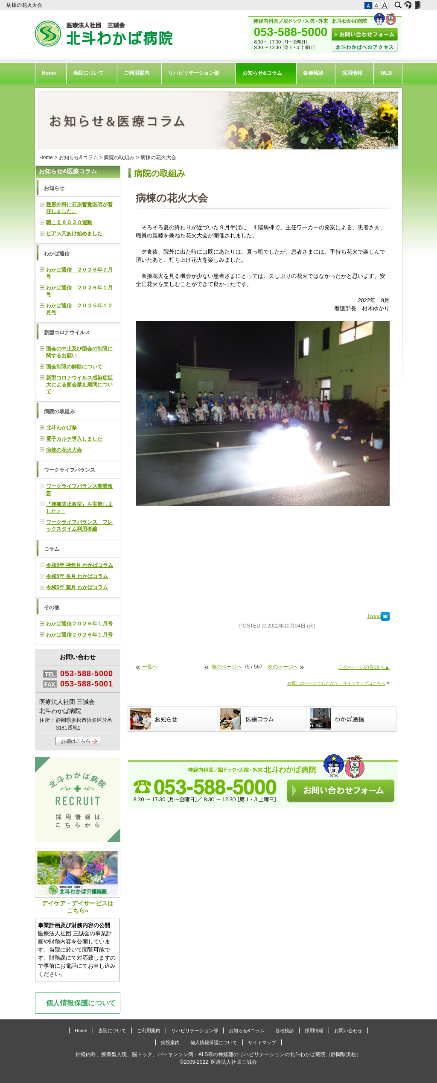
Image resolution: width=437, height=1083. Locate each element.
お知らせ (54, 188)
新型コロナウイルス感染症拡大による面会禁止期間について (79, 384)
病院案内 (170, 1042)
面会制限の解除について (74, 367)
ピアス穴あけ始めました (74, 233)
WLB (386, 73)
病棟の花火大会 (25, 5)
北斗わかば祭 (61, 428)
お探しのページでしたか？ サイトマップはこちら (336, 683)
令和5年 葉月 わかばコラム (77, 587)
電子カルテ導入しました (74, 439)
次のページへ (283, 667)
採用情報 (352, 73)
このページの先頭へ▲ (364, 667)
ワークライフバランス (69, 470)
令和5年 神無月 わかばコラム (79, 565)
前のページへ (226, 667)
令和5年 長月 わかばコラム (77, 576)
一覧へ (149, 667)
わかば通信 (57, 254)
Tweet (374, 616)
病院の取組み (119, 158)
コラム (51, 549)
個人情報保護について (81, 1003)
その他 (51, 607)
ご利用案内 (136, 73)
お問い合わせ (348, 1030)
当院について (88, 73)
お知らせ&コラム (262, 73)
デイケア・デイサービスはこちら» (77, 881)
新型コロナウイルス (67, 333)
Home (49, 73)
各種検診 (313, 73)
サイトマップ (262, 1042)
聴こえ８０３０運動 (69, 222)
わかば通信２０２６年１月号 (79, 624)
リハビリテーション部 (193, 73)
